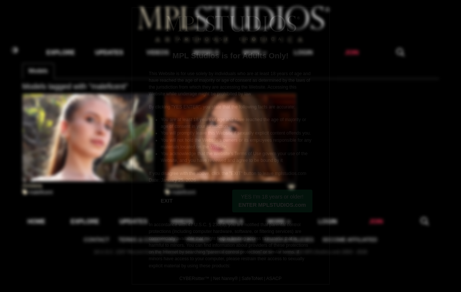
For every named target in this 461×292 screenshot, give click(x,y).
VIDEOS (157, 52)
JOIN (352, 52)
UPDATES (109, 52)
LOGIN (303, 52)
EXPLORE (60, 52)
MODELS (206, 52)
